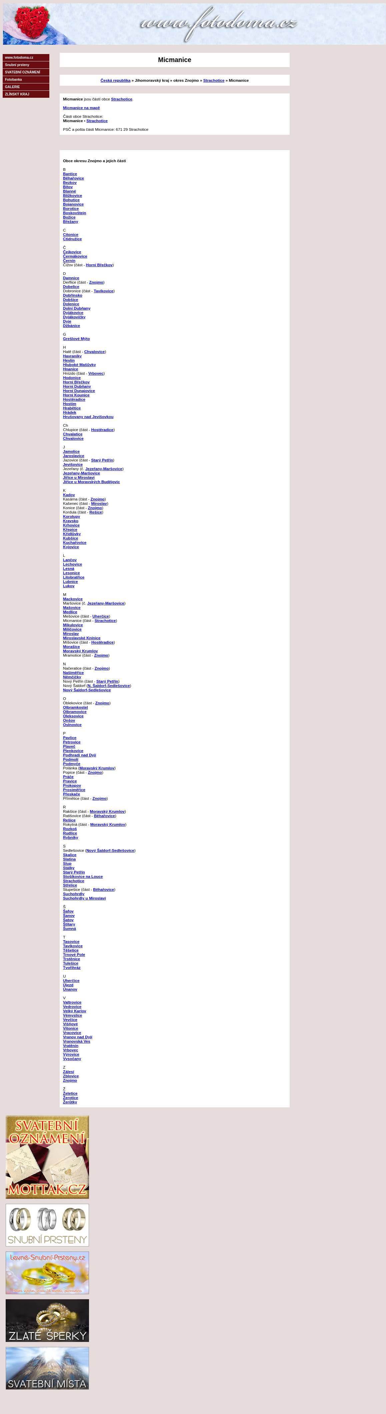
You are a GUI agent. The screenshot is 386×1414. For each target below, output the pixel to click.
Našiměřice (73, 672)
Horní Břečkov (99, 265)
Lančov (70, 560)
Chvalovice (94, 351)
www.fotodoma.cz (19, 57)
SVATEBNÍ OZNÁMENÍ (22, 72)
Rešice (95, 512)
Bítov (68, 187)
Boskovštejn (74, 213)
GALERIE (12, 87)
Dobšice (70, 299)
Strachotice (214, 80)
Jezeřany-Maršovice (103, 468)
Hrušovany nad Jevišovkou (88, 416)
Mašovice (72, 607)
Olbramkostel (75, 707)
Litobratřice (73, 577)
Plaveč (69, 746)
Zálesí (68, 1071)
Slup (67, 863)
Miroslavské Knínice (81, 638)
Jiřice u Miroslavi (79, 477)
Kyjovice (71, 547)
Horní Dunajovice (79, 390)
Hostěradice (74, 399)
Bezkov (70, 182)
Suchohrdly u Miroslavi (84, 898)
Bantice (70, 173)
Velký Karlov (74, 1011)
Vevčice (70, 1019)
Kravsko (70, 520)
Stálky (68, 867)
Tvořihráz (72, 967)
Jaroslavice (73, 455)
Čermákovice (75, 256)
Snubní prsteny (17, 65)
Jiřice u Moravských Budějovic (91, 481)
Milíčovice (72, 629)
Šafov (68, 911)
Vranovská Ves (76, 1041)
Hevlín (69, 360)
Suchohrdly (73, 894)
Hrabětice (72, 408)
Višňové (70, 1024)
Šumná (69, 928)
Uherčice (100, 616)
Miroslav (99, 503)
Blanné (69, 191)
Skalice (69, 854)
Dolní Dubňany (76, 308)
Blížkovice (72, 195)
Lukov (68, 586)
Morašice (71, 646)
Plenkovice (73, 750)
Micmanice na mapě (81, 107)
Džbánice (71, 325)
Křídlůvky (72, 534)
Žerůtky (70, 1102)
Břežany (70, 221)
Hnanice (70, 369)
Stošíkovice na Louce (83, 876)
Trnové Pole (74, 954)
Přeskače (71, 794)
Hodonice (72, 377)
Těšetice (71, 950)
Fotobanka (13, 79)
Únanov (70, 989)
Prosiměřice (74, 789)
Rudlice (70, 833)
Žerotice (70, 1097)
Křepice (70, 529)
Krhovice (71, 525)
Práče (68, 776)
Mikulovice (73, 625)
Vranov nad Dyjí (77, 1037)
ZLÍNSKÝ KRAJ (17, 94)
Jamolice (71, 451)
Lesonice (71, 573)
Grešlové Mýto (76, 338)
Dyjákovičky (74, 317)
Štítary (69, 924)
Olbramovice (75, 711)
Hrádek (69, 412)
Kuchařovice (74, 542)
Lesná (68, 568)
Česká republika (116, 80)
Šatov (68, 920)
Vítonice (70, 1028)
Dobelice (71, 286)
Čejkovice (72, 252)
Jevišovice (73, 464)
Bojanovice (73, 204)
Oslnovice (72, 724)
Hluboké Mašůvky (79, 364)
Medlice (70, 612)
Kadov (69, 494)
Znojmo (96, 282)
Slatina (69, 859)
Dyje (67, 321)
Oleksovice (73, 716)
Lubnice (70, 581)
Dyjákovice (73, 312)
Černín (69, 260)
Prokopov (72, 785)
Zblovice (71, 1076)
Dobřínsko (72, 295)
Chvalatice (72, 434)
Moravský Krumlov (80, 651)
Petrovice (72, 742)
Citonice (70, 234)
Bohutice (71, 200)
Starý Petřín (102, 460)
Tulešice (70, 963)
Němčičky (72, 677)
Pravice (70, 781)
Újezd (68, 985)
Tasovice (71, 941)
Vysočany (72, 1058)
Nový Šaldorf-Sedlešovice (87, 690)
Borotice (71, 208)
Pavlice (69, 737)
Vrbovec (95, 373)
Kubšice (70, 538)
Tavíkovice (103, 291)
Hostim (69, 403)
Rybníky (70, 837)
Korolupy (71, 516)
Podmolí (70, 759)
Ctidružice (72, 239)
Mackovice (73, 599)
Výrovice (71, 1054)
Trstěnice (71, 959)
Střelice (70, 885)
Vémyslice (72, 1015)
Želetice (70, 1093)
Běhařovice (73, 178)
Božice (69, 217)
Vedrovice (72, 1006)
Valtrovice (72, 1002)
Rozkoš (70, 828)
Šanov (69, 915)
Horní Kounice (76, 395)
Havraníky (72, 356)
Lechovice (72, 564)
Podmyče (71, 763)
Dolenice (71, 304)
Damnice (71, 278)
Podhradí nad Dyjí (79, 755)
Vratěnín (70, 1045)
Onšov (69, 720)
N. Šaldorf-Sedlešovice (109, 685)
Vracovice (72, 1032)
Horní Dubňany (77, 386)
